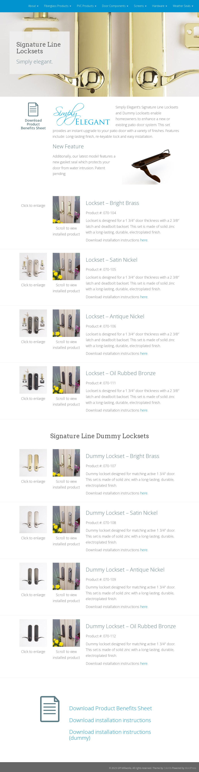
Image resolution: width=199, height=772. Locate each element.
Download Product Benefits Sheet (110, 708)
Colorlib (168, 768)
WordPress (190, 768)
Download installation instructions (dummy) (110, 734)
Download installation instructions (110, 720)
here (143, 240)
